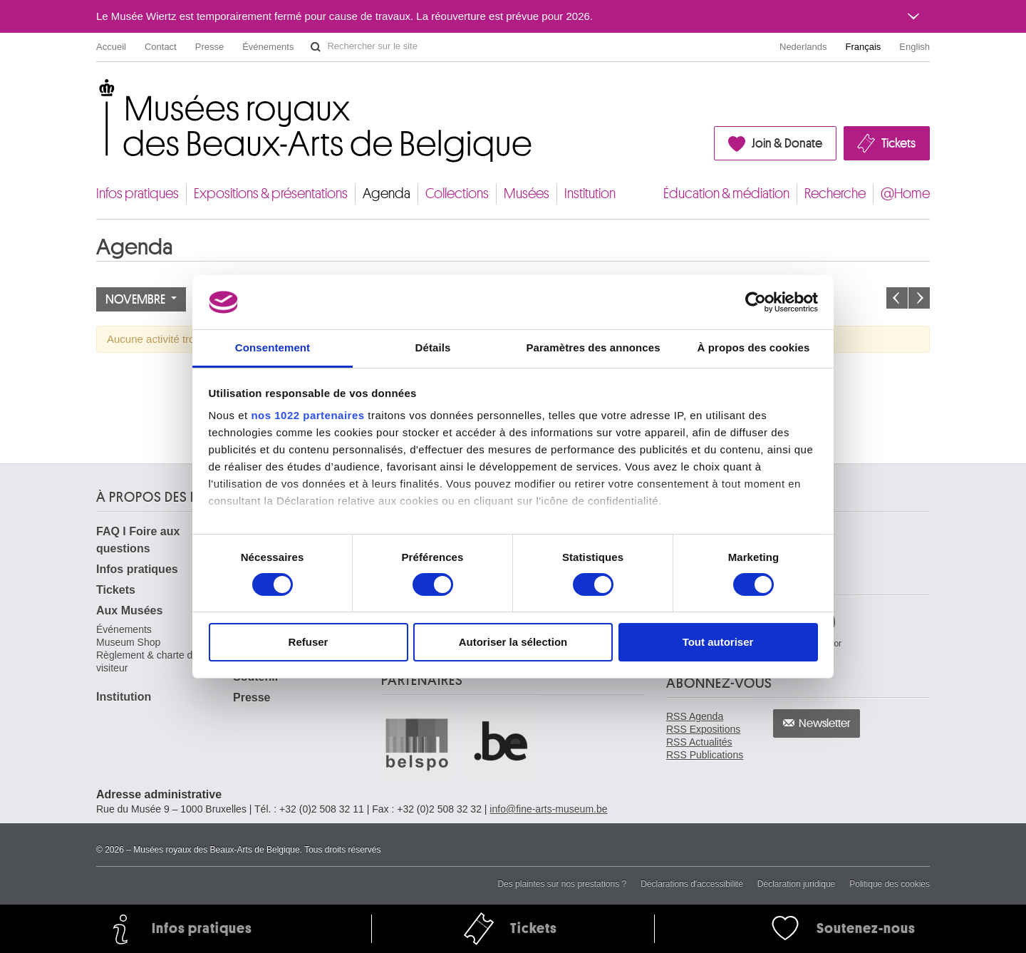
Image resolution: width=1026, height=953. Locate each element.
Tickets (898, 143)
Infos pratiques (137, 193)
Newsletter (825, 723)
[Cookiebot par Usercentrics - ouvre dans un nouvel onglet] (755, 302)
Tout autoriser (718, 642)
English (914, 46)
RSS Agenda (694, 716)
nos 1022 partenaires (307, 415)
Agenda (386, 193)
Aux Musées (129, 610)
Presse (209, 46)
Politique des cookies (889, 884)
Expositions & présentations (271, 193)
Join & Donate (787, 143)
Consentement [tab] (272, 347)
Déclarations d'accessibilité (692, 884)
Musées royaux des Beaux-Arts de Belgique (97, 92)
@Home (905, 193)
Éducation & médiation (726, 193)
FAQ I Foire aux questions (138, 540)
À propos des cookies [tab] (754, 347)
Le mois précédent (897, 298)
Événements (268, 46)
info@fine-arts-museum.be (548, 809)
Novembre (141, 299)
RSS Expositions (703, 729)
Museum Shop (128, 642)
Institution (590, 193)
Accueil (111, 46)
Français (863, 46)
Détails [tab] (433, 347)
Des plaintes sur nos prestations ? (561, 884)
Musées (526, 193)
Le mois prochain (919, 298)
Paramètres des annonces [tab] (593, 347)
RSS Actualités (699, 742)
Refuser (308, 642)
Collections (457, 193)
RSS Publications (704, 755)
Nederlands (803, 46)
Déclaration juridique (796, 884)
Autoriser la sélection (513, 642)
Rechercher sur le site (315, 47)
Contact (161, 46)
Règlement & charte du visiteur (147, 661)
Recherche (835, 193)
